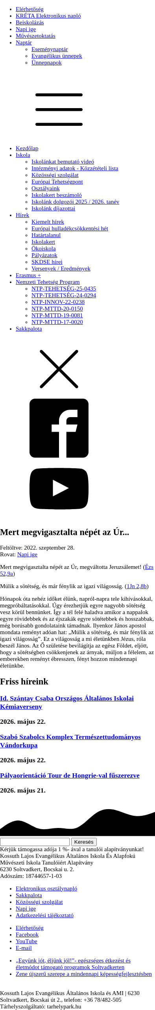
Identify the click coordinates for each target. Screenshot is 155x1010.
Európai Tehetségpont (57, 181)
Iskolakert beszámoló (56, 195)
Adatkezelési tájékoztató (45, 915)
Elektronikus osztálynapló (46, 888)
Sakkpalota (29, 329)
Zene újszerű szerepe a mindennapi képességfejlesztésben (84, 974)
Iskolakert (43, 242)
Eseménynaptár (49, 49)
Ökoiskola (43, 248)
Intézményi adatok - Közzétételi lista (74, 168)
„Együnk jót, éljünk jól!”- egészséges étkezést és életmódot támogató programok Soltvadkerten (73, 963)
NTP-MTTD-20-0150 (57, 308)
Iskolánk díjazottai (53, 208)
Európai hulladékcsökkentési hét (69, 228)
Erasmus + (28, 275)
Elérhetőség (30, 9)
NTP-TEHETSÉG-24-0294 (63, 295)
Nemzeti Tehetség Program (48, 282)
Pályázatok (44, 255)
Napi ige (26, 29)
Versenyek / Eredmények (60, 268)
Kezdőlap (27, 148)
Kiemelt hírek (47, 222)
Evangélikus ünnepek (56, 56)
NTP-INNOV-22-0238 (58, 302)
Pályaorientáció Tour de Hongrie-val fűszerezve (70, 775)
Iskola (23, 155)
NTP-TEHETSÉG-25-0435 (63, 288)
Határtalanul (46, 235)
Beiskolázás (30, 22)
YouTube (26, 941)
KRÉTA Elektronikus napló (48, 16)
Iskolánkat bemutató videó (62, 161)
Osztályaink (45, 188)
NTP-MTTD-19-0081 (57, 315)
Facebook (27, 934)
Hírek (22, 215)
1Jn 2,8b (137, 586)
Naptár (24, 42)
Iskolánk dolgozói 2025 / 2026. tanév (75, 202)
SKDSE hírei (47, 262)
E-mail (24, 948)
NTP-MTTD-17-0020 (57, 322)
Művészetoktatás (35, 36)
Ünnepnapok (46, 62)
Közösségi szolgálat (55, 175)
